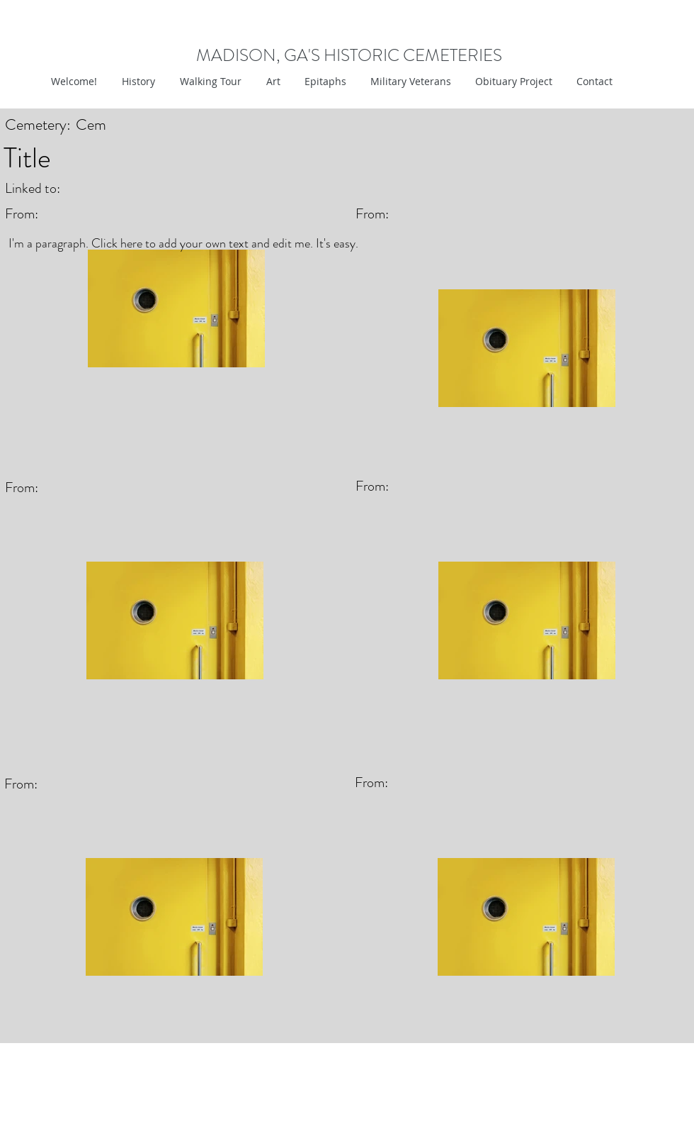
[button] (271, 81)
